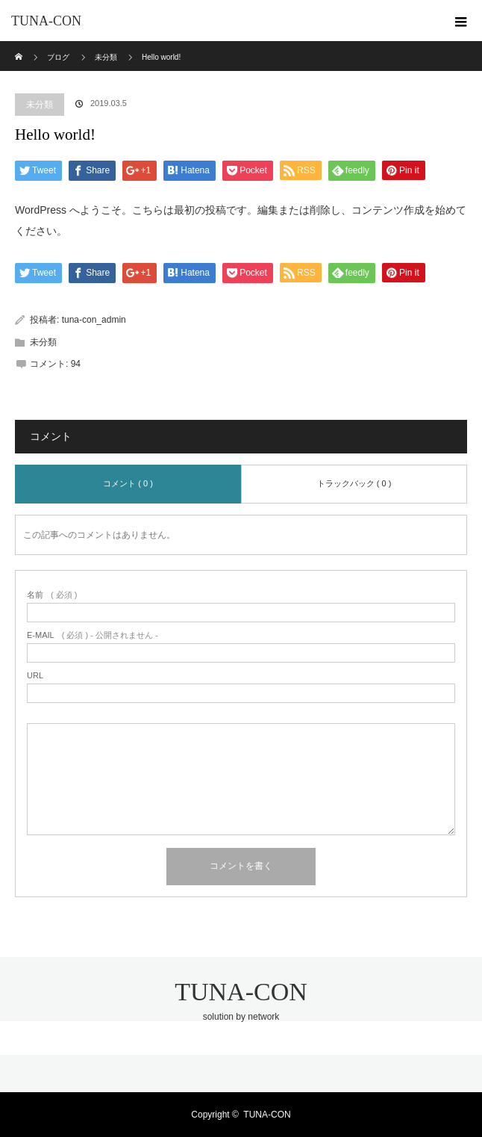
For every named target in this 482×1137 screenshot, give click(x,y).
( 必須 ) (52, 595)
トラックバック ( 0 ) (354, 483)
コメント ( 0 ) (128, 483)
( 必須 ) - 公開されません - (92, 635)
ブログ (58, 57)
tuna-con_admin (94, 320)
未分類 (39, 104)
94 (76, 364)
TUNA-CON (46, 20)
